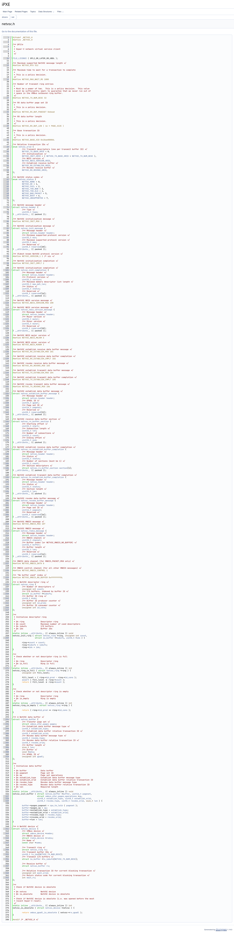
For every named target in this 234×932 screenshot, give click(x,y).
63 (6, 181)
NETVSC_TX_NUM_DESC (82, 156)
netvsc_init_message (32, 228)
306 (6, 747)
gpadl (35, 403)
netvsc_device (28, 829)
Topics (33, 11)
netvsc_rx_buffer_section (35, 421)
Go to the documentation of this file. (19, 31)
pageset (37, 407)
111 (6, 293)
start (35, 426)
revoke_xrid (37, 742)
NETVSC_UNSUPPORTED (32, 198)
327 (6, 796)
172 (6, 435)
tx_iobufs (48, 859)
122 (6, 319)
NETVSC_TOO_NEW (30, 188)
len (34, 430)
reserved (36, 247)
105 (6, 279)
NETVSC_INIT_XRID (31, 156)
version (37, 279)
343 (6, 833)
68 (6, 193)
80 (6, 221)
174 (6, 440)
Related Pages (21, 11)
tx (45, 849)
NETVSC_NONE (28, 181)
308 (6, 752)
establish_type (39, 728)
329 (6, 801)
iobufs (47, 593)
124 (6, 323)
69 (6, 195)
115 (6, 303)
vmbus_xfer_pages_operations (61, 796)
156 (6, 398)
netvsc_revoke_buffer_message (37, 500)
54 (6, 160)
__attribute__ (22, 214)
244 (6, 603)
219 (6, 544)
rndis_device (37, 838)
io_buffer (35, 593)
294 (6, 719)
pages (53, 724)
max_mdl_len (39, 284)
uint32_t (26, 212)
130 (6, 337)
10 (6, 58)
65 (6, 186)
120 (6, 314)
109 (6, 288)
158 (6, 403)
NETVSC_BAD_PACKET (32, 193)
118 (6, 309)
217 (6, 540)
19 (6, 79)
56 (6, 165)
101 (6, 270)
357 (6, 866)
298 (6, 728)
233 (6, 577)
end (34, 440)
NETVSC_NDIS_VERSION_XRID (36, 160)
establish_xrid (39, 733)
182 (6, 458)
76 (6, 212)
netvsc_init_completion (34, 270)
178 (6, 449)
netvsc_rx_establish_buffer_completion (42, 449)
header (49, 233)
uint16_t (26, 407)
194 (6, 486)
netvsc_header (28, 207)
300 (6, 733)
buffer (36, 544)
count (35, 435)
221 (6, 549)
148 (6, 379)
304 (6, 742)
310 (6, 756)
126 (6, 328)
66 (6, 188)
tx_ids (34, 854)
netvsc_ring (27, 584)
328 (6, 798)
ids (34, 598)
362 (6, 877)
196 (6, 491)
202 (6, 505)
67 (6, 191)
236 (6, 584)
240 (6, 593)
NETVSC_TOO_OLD (30, 191)
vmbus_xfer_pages (39, 724)
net (12, 17)
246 (6, 607)
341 (6, 829)
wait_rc (31, 877)
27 (6, 98)
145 (6, 372)
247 (6, 610)
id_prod (41, 603)
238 (6, 589)
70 (6, 198)
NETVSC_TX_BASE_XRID (33, 151)
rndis (49, 838)
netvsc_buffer (28, 719)
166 (6, 421)
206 (6, 514)
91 (6, 247)
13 (6, 65)
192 (6, 482)
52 (6, 156)
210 (6, 524)
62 (6, 179)
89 (6, 242)
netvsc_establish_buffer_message (39, 393)
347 (6, 842)
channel (37, 540)
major (35, 319)
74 (6, 207)
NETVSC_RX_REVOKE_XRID (34, 170)
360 (6, 873)
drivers (5, 17)
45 (6, 140)
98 (6, 263)
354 (6, 859)
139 (6, 358)
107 (6, 284)
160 (6, 407)
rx (47, 866)
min (34, 237)
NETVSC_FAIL (28, 186)
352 (6, 854)
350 (6, 849)
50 (6, 151)
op (80, 796)
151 (6, 386)
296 (6, 724)
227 (6, 563)
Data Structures (46, 11)
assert (25, 680)
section (63, 468)
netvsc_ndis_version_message (36, 309)
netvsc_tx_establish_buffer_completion (42, 477)
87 (6, 237)
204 (6, 510)
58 (6, 170)
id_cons (41, 607)
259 (6, 638)
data (31, 752)
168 (6, 426)
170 (6, 430)
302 (6, 738)
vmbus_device (37, 833)
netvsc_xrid (25, 147)
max (34, 242)
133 (6, 344)
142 (6, 365)
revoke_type (37, 738)
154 (6, 393)
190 (6, 477)
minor (35, 323)
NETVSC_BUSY (28, 195)
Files (60, 11)
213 (6, 531)
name (38, 842)
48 (6, 147)
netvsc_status (26, 179)
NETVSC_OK (27, 184)
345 (6, 838)
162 (6, 412)
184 (6, 463)
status (36, 288)
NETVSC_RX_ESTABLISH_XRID (36, 165)
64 (6, 184)
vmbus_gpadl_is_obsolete (43, 912)
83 (6, 228)
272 (6, 668)
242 (6, 598)
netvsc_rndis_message (32, 531)
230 (6, 570)
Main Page (7, 11)
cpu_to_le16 (56, 805)
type (35, 212)
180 (6, 454)
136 (6, 351)
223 (6, 554)
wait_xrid (42, 873)
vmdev (49, 833)
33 (6, 112)
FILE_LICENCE (20, 58)
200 (6, 500)
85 (6, 233)
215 (6, 535)
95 (6, 256)
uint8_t (26, 247)
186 (6, 468)
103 (6, 275)
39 (6, 126)
